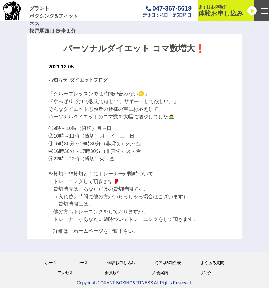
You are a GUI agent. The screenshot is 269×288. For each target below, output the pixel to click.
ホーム (51, 262)
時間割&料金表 (168, 262)
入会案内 (160, 272)
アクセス (65, 272)
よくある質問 (212, 262)
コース (82, 262)
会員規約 (113, 272)
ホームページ (88, 231)
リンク (206, 272)
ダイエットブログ (89, 80)
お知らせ (57, 80)
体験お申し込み (121, 262)
